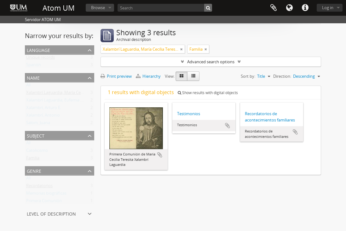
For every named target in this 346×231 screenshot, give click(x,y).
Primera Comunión (44, 202)
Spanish (33, 66)
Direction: (282, 76)
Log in (327, 7)
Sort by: (248, 76)
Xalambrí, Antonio (43, 116)
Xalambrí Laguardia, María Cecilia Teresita (64, 94)
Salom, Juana (38, 124)
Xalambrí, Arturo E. (43, 109)
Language (289, 8)
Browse (98, 7)
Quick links (305, 8)
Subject (35, 135)
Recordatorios (39, 187)
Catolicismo (37, 152)
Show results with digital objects (208, 92)
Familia (32, 159)
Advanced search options (210, 62)
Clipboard (273, 8)
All (28, 86)
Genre (34, 170)
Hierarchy (149, 76)
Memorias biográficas (46, 194)
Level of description (51, 213)
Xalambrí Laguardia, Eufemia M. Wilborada (65, 101)
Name (33, 77)
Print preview (116, 76)
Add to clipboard (160, 155)
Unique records (40, 58)
